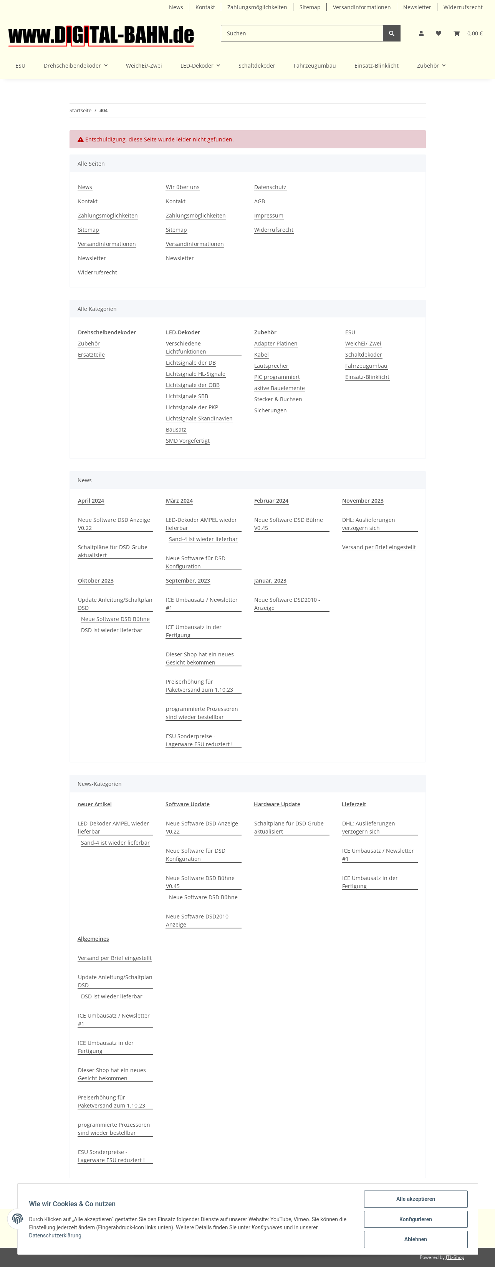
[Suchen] (302, 33)
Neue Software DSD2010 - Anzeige (287, 603)
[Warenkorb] (468, 33)
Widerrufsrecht (463, 7)
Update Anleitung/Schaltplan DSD (115, 603)
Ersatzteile (91, 354)
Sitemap (310, 7)
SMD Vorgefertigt (188, 440)
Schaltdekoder (363, 354)
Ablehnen (415, 1240)
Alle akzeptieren (415, 1200)
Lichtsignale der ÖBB (193, 385)
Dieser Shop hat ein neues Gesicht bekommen (200, 658)
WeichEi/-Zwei (363, 343)
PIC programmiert (277, 376)
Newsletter (417, 7)
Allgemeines (93, 938)
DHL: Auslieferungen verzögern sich (368, 523)
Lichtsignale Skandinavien (199, 418)
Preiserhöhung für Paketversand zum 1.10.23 (199, 685)
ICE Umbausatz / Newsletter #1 (202, 603)
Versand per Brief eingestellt (379, 547)
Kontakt (205, 7)
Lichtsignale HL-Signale (195, 373)
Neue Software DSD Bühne (115, 619)
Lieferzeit (354, 804)
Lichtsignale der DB (191, 362)
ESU (350, 332)
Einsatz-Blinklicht (367, 376)
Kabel (261, 354)
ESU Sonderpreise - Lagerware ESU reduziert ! (199, 740)
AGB (259, 201)
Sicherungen (270, 410)
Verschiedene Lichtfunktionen (186, 347)
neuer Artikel (95, 804)
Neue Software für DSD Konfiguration (195, 562)
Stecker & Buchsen (278, 399)
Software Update (188, 804)
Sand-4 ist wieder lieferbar (203, 539)
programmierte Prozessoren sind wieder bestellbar (202, 713)
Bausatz (176, 429)
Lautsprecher (271, 365)
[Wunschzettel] (438, 33)
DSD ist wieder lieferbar (111, 630)
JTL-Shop (455, 1257)
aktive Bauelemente (279, 388)
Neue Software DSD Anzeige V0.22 (114, 523)
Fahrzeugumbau (366, 365)
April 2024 (91, 500)
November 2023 (363, 500)
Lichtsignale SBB (187, 396)
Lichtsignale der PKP (192, 407)
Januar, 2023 (270, 580)
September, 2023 (188, 580)
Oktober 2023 (96, 580)
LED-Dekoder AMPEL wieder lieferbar (201, 523)
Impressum (268, 215)
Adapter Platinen (276, 343)
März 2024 (179, 500)
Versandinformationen (362, 7)
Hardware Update (277, 804)
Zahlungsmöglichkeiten (257, 7)
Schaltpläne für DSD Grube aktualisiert (112, 551)
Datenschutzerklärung (56, 1236)
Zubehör (89, 343)
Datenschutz (270, 187)
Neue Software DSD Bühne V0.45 (288, 523)
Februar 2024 (271, 500)
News (176, 7)
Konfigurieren (415, 1220)
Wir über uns (183, 187)
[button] (421, 33)
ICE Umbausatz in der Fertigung (194, 631)
